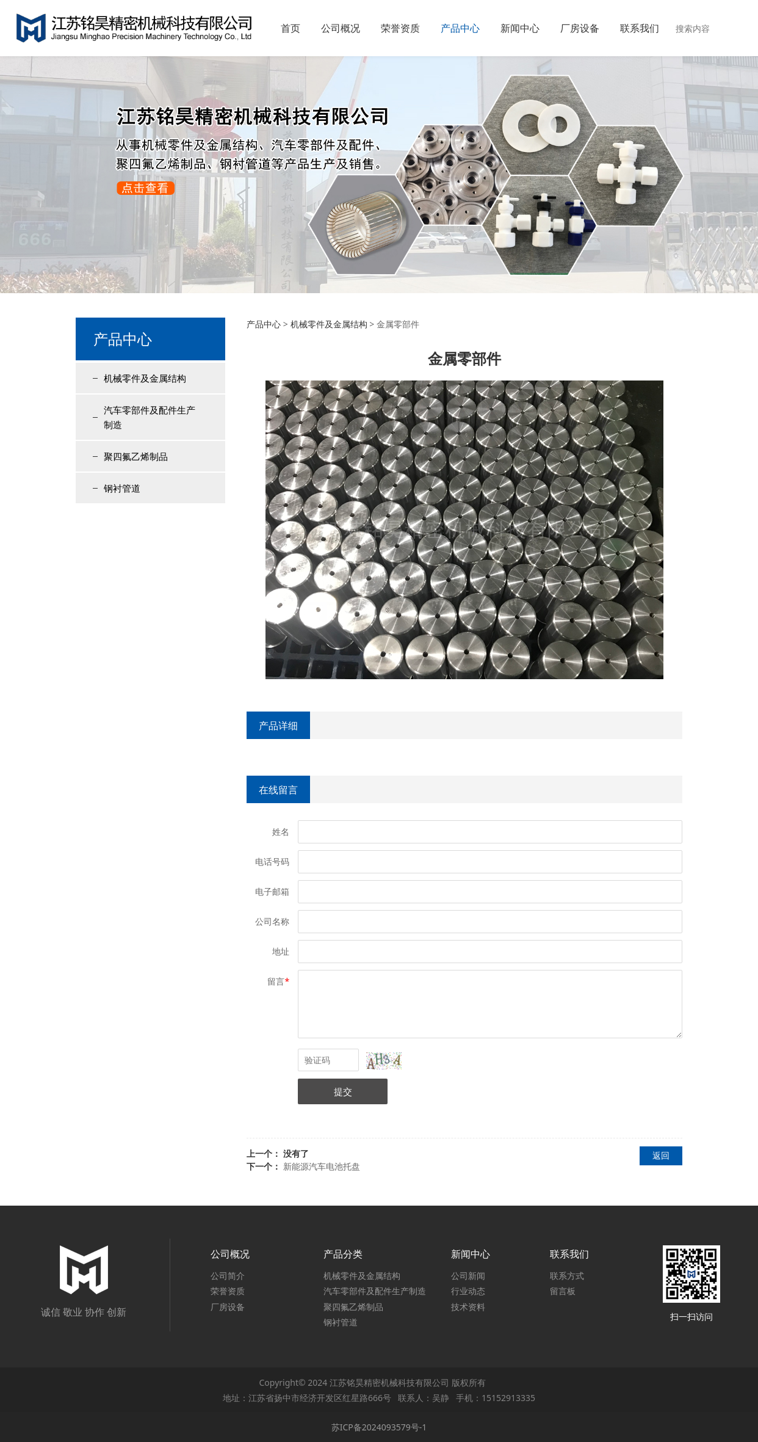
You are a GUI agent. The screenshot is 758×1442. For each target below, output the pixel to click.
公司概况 (340, 28)
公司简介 (228, 1275)
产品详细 (278, 725)
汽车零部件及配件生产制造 (149, 417)
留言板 (563, 1291)
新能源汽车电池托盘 (321, 1166)
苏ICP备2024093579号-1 (379, 1427)
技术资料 (468, 1307)
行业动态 (468, 1291)
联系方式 (567, 1275)
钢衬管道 (122, 488)
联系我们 (639, 28)
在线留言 (278, 789)
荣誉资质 (400, 28)
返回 (661, 1155)
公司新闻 (468, 1275)
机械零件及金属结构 (145, 378)
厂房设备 (579, 28)
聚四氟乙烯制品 (136, 456)
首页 (290, 28)
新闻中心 (520, 28)
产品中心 (460, 28)
